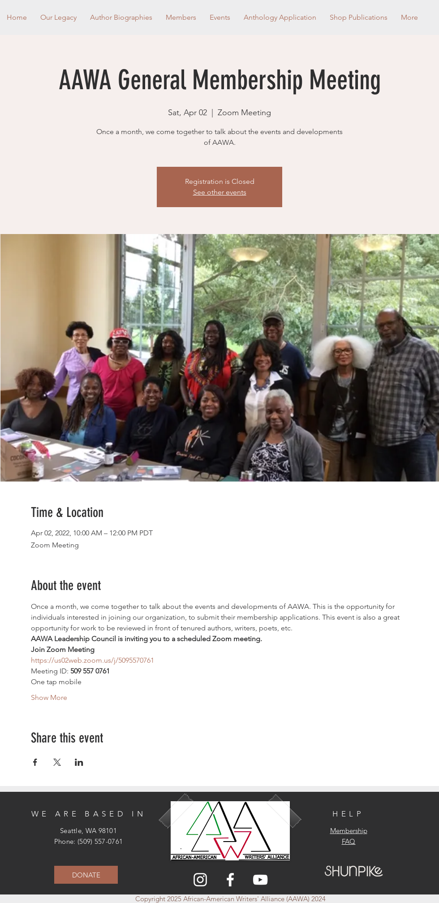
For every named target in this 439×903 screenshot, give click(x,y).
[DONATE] (86, 875)
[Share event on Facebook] (35, 762)
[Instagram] (200, 880)
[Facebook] (230, 880)
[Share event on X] (57, 762)
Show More (49, 697)
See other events (219, 192)
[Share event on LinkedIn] (79, 762)
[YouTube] (260, 880)
